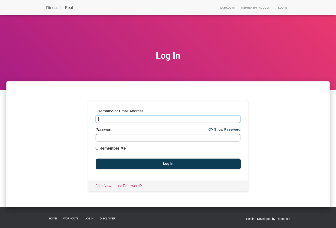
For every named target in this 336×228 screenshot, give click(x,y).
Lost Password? (128, 186)
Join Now (103, 186)
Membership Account (256, 7)
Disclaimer (108, 218)
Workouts (227, 7)
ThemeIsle (283, 219)
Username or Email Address (120, 111)
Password (104, 130)
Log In (282, 7)
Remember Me (111, 148)
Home (53, 218)
